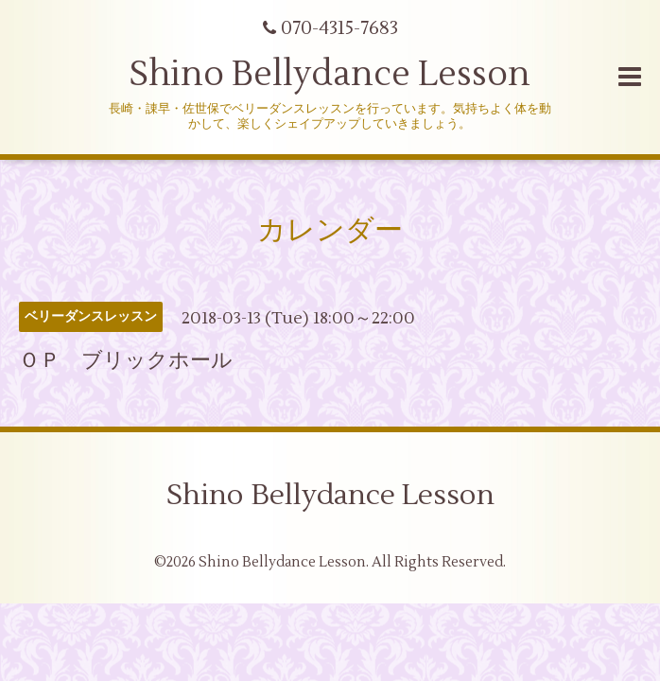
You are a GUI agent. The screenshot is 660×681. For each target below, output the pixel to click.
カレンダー (330, 230)
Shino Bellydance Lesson (330, 74)
